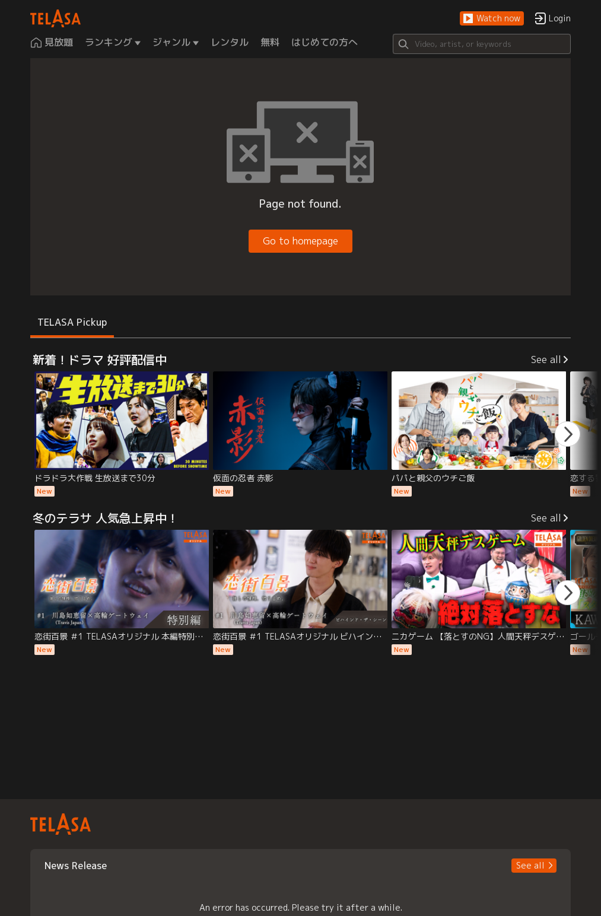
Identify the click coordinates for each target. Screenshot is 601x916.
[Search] (482, 44)
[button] (492, 18)
